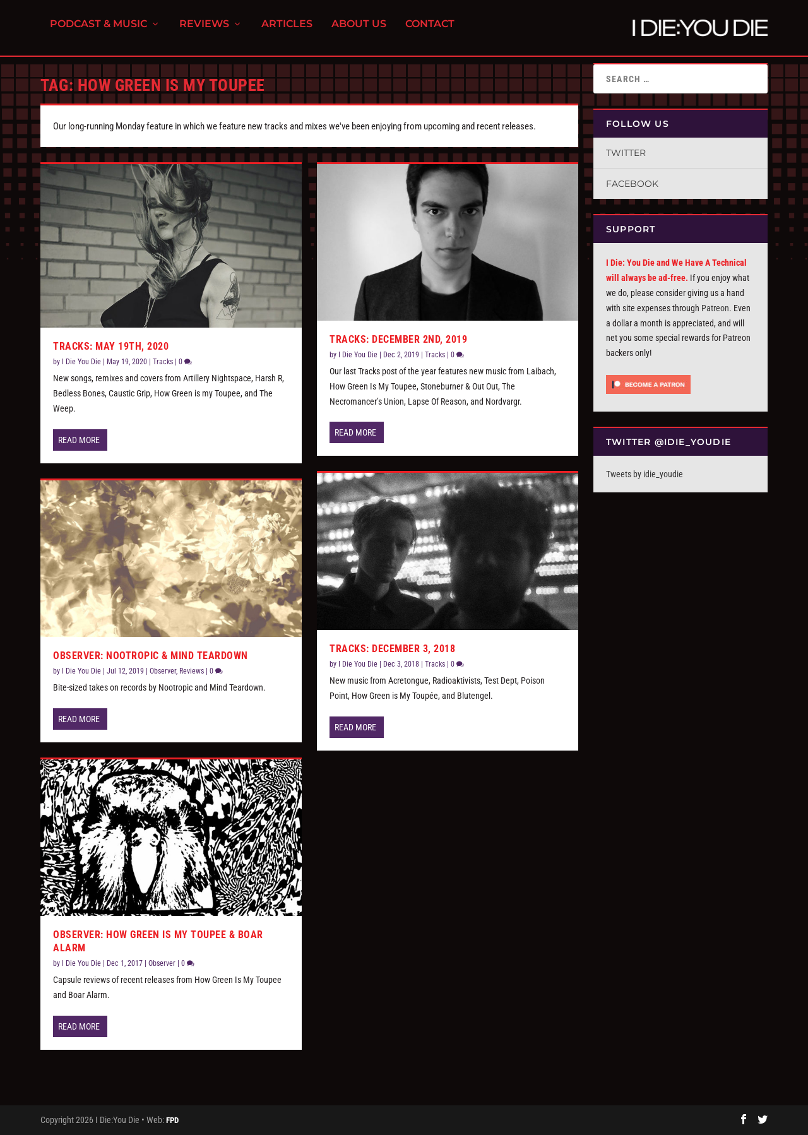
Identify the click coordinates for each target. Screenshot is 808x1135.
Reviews (204, 32)
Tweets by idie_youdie (644, 474)
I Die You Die (81, 361)
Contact (429, 32)
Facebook (632, 183)
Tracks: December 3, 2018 (392, 649)
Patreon (715, 308)
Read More (79, 440)
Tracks (163, 361)
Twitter (626, 152)
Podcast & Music (98, 32)
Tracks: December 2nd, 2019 (398, 339)
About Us (358, 32)
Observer (163, 671)
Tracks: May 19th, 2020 (111, 346)
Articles (286, 32)
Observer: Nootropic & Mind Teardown (150, 656)
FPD (172, 1120)
